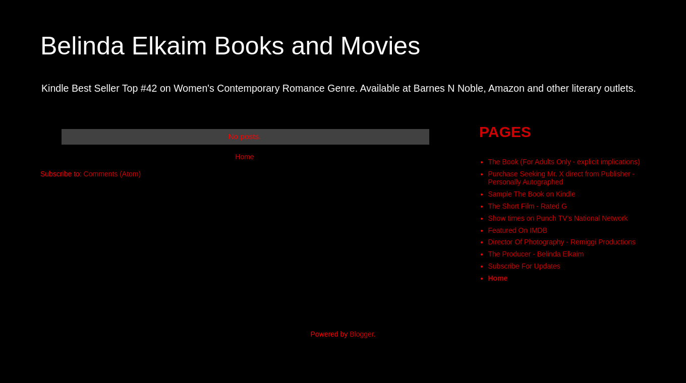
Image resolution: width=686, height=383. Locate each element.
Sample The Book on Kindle (532, 194)
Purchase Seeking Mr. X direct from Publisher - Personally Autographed (561, 178)
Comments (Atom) (112, 174)
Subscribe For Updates (524, 266)
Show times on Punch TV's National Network (558, 218)
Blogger (361, 334)
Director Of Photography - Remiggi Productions (562, 242)
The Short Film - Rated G (527, 206)
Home (244, 157)
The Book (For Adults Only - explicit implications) (564, 162)
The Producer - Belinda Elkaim (536, 254)
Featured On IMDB (518, 230)
